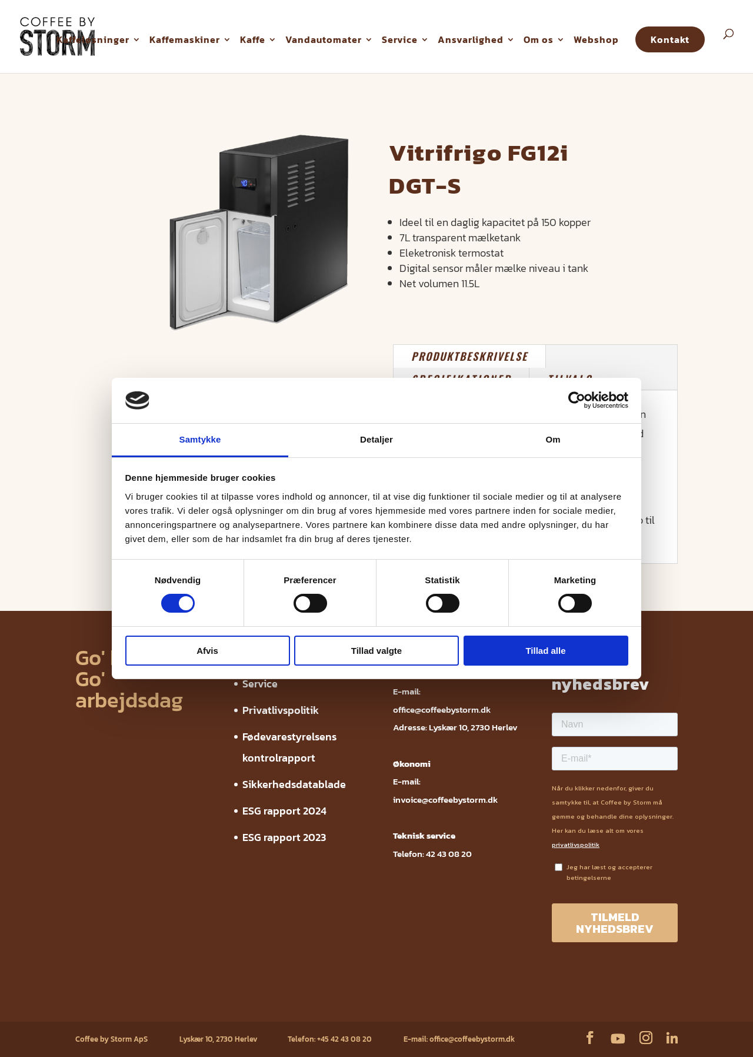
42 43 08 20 (449, 853)
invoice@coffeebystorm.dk (445, 799)
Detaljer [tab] (376, 439)
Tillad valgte (376, 651)
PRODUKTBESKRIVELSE (469, 356)
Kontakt (670, 39)
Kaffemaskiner (184, 39)
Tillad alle (545, 651)
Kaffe (252, 39)
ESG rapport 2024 (284, 811)
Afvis (207, 651)
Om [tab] (552, 439)
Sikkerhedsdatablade (294, 784)
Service (400, 39)
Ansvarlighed (471, 39)
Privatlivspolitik (280, 710)
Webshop (596, 39)
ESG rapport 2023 (284, 837)
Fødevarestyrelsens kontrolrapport (254, 1003)
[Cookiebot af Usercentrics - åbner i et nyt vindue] (576, 400)
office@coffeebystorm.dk (442, 709)
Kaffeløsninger (92, 39)
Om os (539, 39)
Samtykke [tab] (200, 439)
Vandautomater (323, 39)
